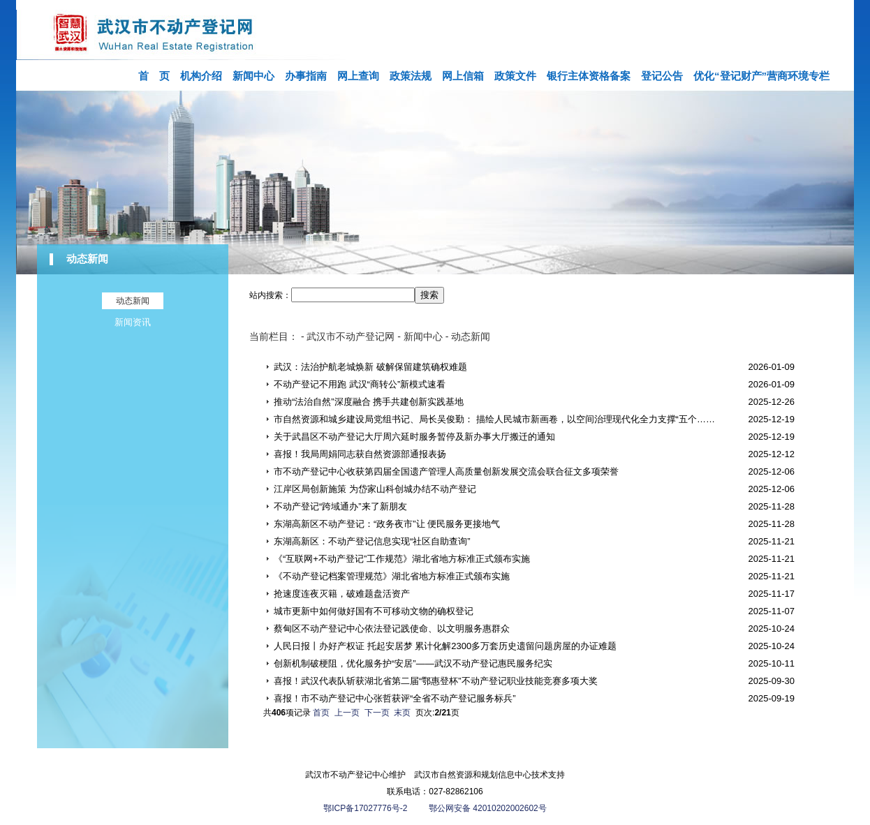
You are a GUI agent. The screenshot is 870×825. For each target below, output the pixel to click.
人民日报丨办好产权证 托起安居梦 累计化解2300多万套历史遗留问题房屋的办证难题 (445, 646)
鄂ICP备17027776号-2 (366, 808)
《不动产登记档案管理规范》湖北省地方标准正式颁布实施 (392, 576)
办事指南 (306, 76)
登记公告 (662, 76)
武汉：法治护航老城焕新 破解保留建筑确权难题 (370, 367)
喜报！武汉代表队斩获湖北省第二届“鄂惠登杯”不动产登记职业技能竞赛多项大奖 (436, 681)
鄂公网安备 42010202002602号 (488, 808)
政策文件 (515, 76)
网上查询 (358, 76)
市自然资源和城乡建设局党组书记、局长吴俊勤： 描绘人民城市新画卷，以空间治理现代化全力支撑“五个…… (494, 419)
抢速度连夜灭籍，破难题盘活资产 (342, 593)
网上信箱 (463, 76)
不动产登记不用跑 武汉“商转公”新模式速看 (359, 384)
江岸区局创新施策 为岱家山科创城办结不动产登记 (375, 489)
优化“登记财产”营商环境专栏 (761, 76)
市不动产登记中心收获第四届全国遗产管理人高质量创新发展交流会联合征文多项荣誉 (446, 471)
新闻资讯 (133, 322)
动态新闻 (87, 259)
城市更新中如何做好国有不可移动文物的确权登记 (373, 611)
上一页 (347, 713)
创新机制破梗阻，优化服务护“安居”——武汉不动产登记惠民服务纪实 (413, 663)
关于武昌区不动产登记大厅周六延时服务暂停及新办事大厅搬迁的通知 (414, 436)
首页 (321, 713)
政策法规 (411, 76)
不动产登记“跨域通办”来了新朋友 (340, 506)
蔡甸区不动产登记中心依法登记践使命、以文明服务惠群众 (392, 628)
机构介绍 (201, 76)
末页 (402, 713)
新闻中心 (253, 76)
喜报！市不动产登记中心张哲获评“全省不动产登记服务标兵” (395, 698)
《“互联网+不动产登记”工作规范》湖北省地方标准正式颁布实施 (402, 558)
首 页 (154, 76)
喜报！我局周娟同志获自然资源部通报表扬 (360, 454)
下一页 (377, 713)
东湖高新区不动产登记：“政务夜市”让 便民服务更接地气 (387, 524)
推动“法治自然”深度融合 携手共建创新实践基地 (369, 401)
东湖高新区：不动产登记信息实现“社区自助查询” (372, 541)
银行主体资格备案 (589, 76)
